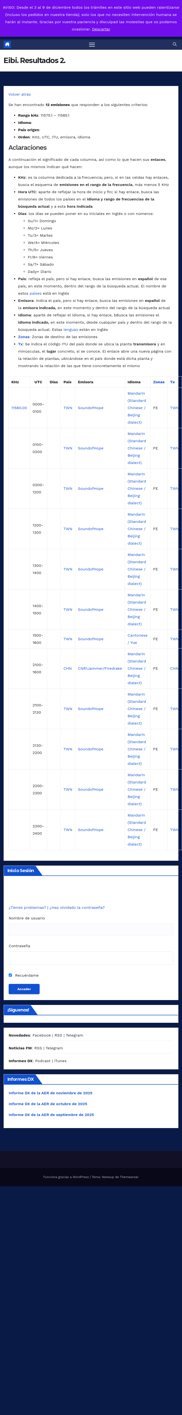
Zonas (23, 336)
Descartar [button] (101, 29)
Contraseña (19, 946)
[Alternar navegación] (92, 44)
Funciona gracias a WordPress (66, 1177)
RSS (58, 1035)
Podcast (42, 1061)
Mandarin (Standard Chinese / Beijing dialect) (137, 408)
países (36, 293)
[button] (175, 44)
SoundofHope (91, 407)
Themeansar (129, 1177)
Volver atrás (19, 94)
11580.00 (19, 407)
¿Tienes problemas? (28, 907)
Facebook (42, 1035)
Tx (20, 344)
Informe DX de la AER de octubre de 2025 (48, 1104)
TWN (67, 407)
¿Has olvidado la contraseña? (77, 907)
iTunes (60, 1061)
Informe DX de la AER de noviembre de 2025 (50, 1093)
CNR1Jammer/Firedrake (100, 668)
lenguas (70, 329)
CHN (67, 668)
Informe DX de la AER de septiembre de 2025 (51, 1114)
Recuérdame (24, 975)
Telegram (74, 1035)
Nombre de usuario (27, 918)
